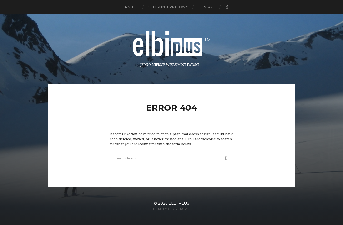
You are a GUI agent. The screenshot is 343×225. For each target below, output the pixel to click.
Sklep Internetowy (168, 7)
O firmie (126, 7)
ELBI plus (179, 203)
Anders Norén (179, 209)
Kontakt (206, 7)
